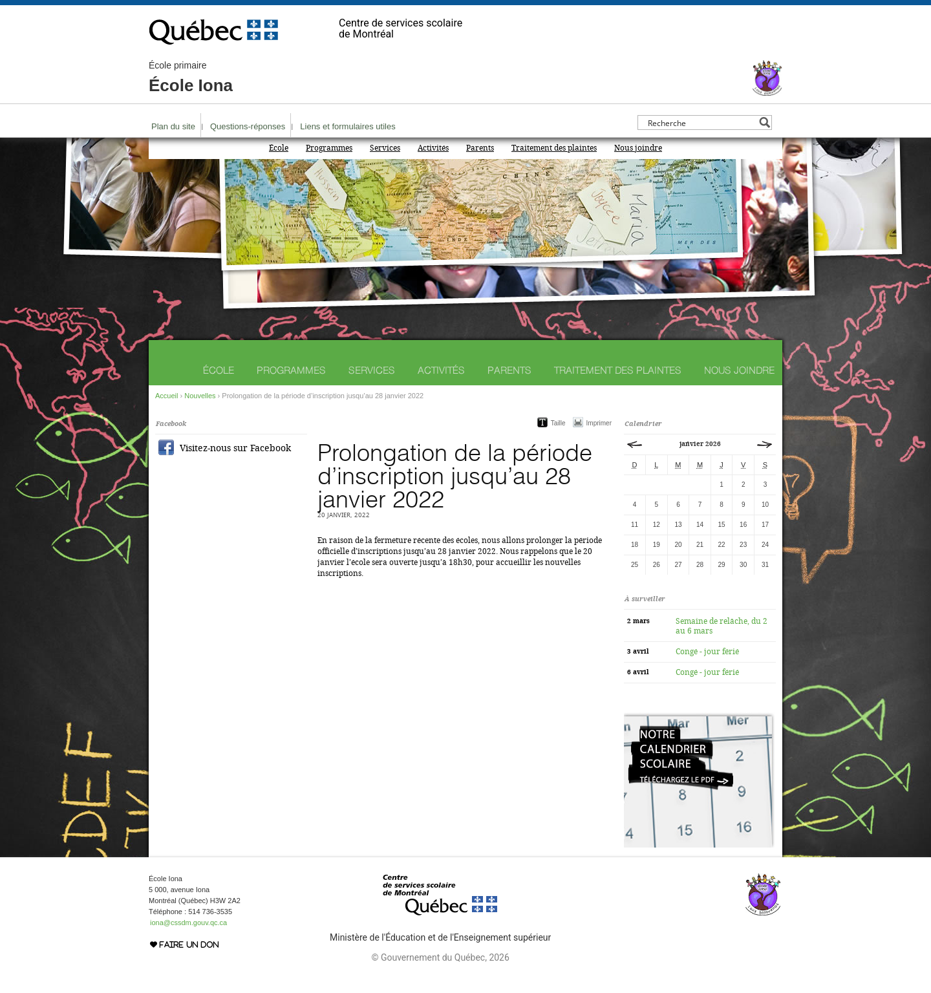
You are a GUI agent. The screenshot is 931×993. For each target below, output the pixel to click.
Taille (558, 423)
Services (385, 148)
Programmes (329, 148)
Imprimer (599, 423)
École (278, 148)
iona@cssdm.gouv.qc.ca (188, 922)
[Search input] (701, 122)
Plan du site (173, 126)
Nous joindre (638, 148)
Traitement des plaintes (554, 148)
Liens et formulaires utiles (347, 126)
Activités (433, 148)
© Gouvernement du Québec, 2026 (440, 957)
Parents (480, 148)
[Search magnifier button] (764, 122)
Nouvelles (199, 396)
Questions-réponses (247, 126)
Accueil (166, 396)
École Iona (191, 77)
